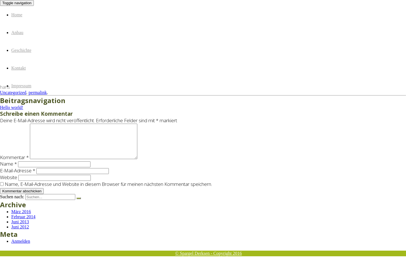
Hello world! (11, 107)
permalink (37, 92)
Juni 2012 (20, 233)
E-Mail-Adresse (17, 177)
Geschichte (21, 50)
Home (16, 14)
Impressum (21, 85)
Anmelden (20, 248)
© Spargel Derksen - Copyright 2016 (208, 253)
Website (8, 184)
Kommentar (14, 164)
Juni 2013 (20, 228)
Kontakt (18, 68)
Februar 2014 (23, 223)
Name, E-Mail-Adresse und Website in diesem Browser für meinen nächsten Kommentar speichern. (108, 191)
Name (8, 170)
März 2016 (21, 218)
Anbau (17, 32)
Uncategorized (13, 92)
